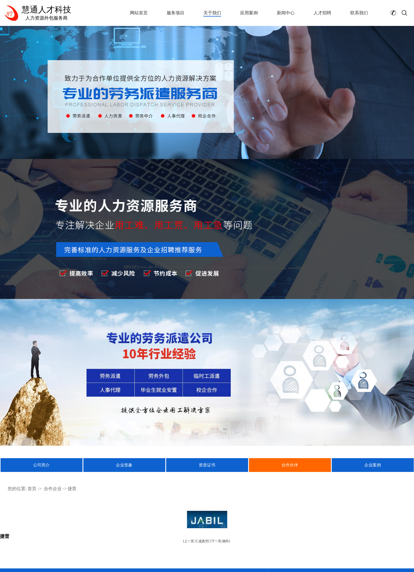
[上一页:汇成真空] (196, 541)
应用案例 (249, 12)
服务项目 (175, 12)
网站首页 (139, 12)
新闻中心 (285, 12)
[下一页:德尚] (220, 541)
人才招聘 (322, 12)
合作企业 (53, 488)
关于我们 (212, 12)
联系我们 (359, 12)
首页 (32, 488)
